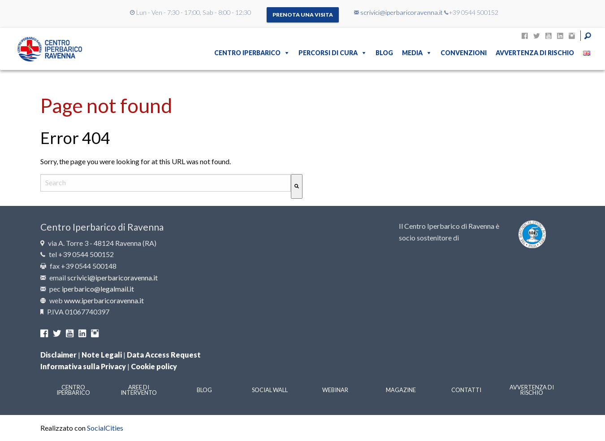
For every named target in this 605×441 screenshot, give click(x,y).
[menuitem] (587, 53)
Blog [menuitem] (384, 53)
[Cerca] (296, 186)
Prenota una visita (302, 14)
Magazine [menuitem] (401, 389)
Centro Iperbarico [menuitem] (247, 53)
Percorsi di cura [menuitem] (328, 53)
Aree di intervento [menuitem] (139, 390)
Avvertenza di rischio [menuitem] (535, 53)
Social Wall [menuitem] (270, 389)
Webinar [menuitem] (335, 389)
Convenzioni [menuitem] (464, 53)
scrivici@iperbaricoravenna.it (401, 12)
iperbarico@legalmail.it (98, 288)
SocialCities (105, 428)
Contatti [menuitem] (466, 389)
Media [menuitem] (412, 53)
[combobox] (165, 183)
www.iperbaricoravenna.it (104, 300)
